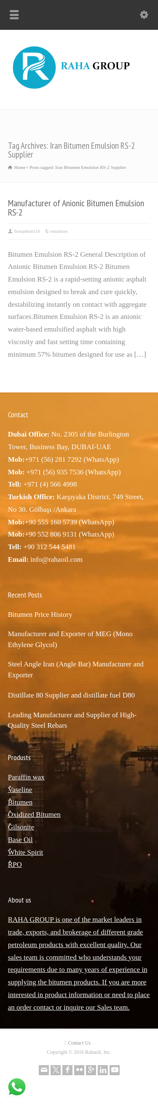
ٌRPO (15, 865)
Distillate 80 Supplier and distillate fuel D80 (71, 695)
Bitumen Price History (40, 614)
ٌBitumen (20, 802)
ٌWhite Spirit (25, 852)
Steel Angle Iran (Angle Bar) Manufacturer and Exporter (76, 669)
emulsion (59, 231)
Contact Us (79, 1043)
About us (19, 900)
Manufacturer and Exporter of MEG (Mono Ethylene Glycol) (70, 639)
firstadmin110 (27, 231)
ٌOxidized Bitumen (34, 814)
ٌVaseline (20, 790)
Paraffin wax (26, 777)
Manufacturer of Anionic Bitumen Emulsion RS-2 (76, 207)
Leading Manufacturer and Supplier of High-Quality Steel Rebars (72, 720)
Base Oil (20, 840)
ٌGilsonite (21, 827)
